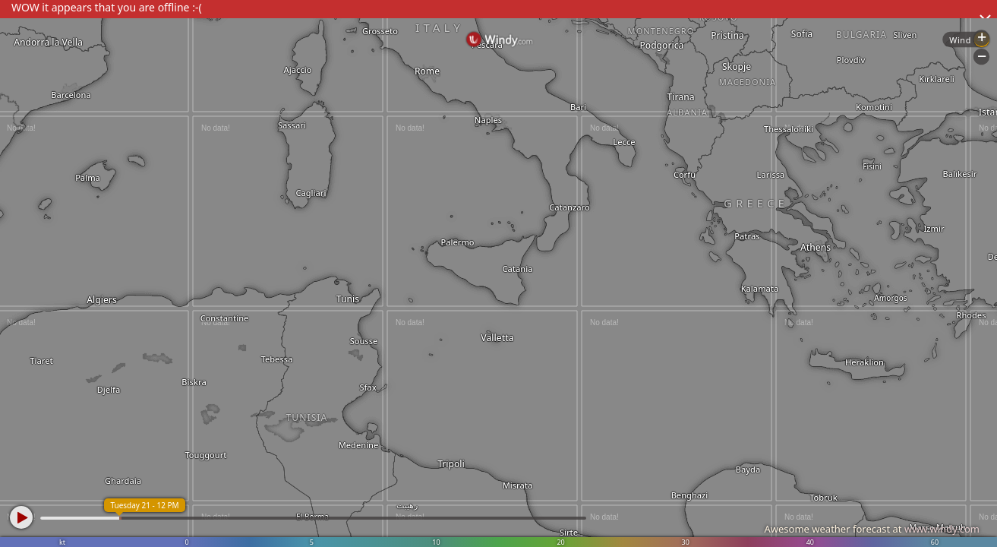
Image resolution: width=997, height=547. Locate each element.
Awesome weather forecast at (872, 529)
